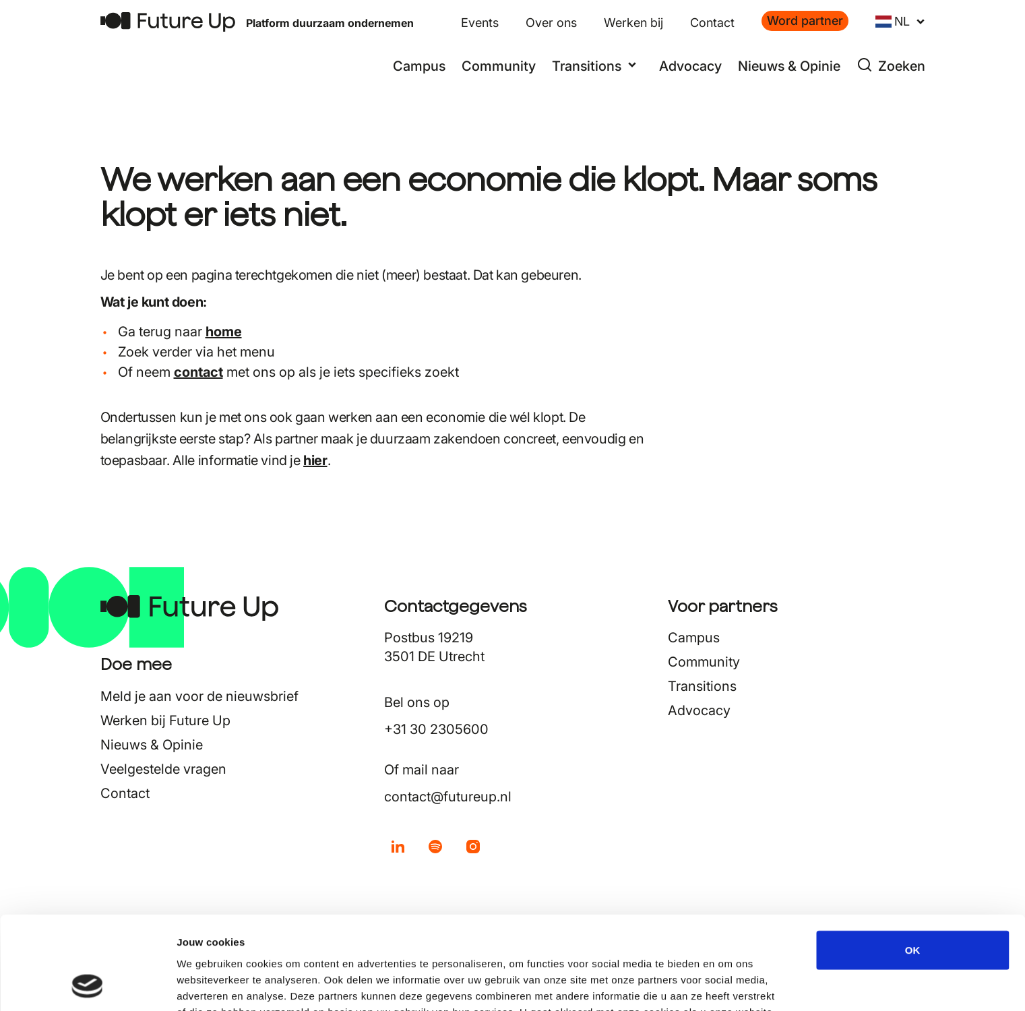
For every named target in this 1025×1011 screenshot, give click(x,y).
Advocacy (690, 66)
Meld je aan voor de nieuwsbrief (199, 696)
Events (480, 23)
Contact (712, 23)
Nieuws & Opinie (789, 66)
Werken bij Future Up (165, 720)
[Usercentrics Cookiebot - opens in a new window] (87, 985)
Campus (419, 66)
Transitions (702, 686)
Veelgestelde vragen (163, 769)
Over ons (551, 23)
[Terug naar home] (167, 22)
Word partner (805, 20)
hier (315, 460)
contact (198, 372)
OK (913, 862)
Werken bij (633, 23)
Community (499, 66)
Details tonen (728, 984)
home (224, 332)
